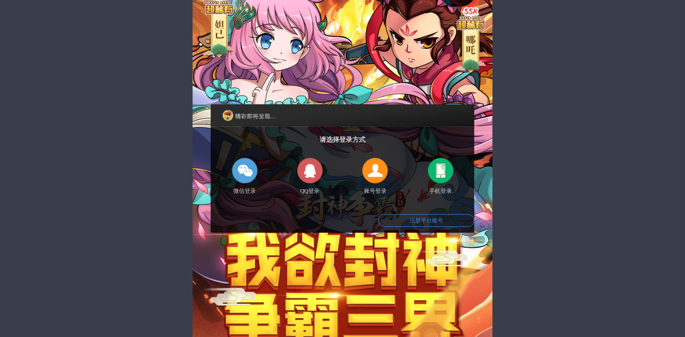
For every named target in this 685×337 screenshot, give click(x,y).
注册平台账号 (426, 220)
